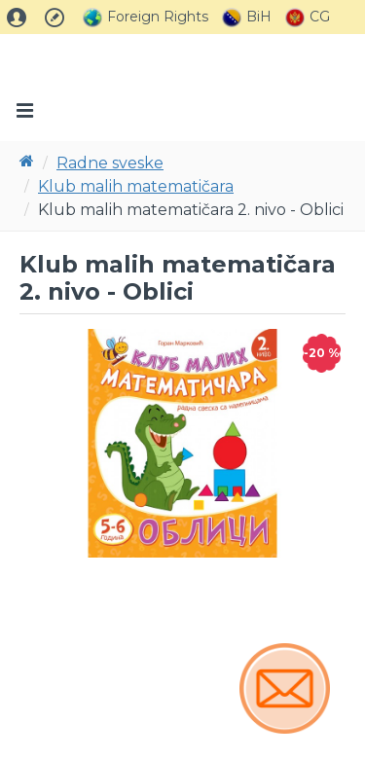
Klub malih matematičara (136, 186)
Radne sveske (110, 163)
